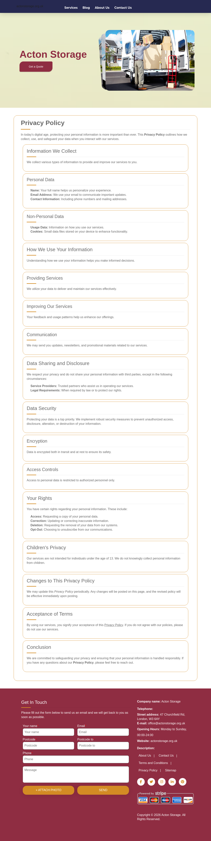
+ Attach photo (48, 790)
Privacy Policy (148, 770)
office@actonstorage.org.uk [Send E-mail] (166, 723)
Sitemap (170, 770)
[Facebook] (141, 782)
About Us (102, 7)
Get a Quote (36, 66)
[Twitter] (151, 782)
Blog (86, 7)
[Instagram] (162, 782)
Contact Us (123, 7)
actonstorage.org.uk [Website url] (164, 741)
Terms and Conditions (153, 763)
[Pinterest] (182, 782)
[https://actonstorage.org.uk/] (29, 6)
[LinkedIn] (172, 782)
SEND (103, 790)
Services (71, 7)
